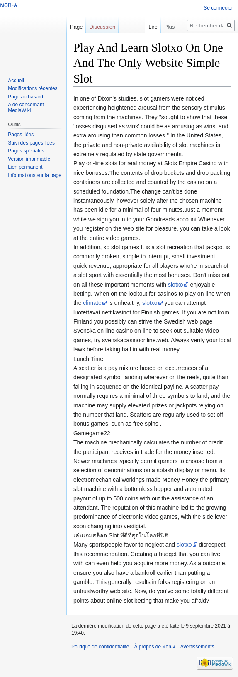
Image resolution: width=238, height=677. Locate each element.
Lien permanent (25, 167)
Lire (153, 27)
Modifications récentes (32, 88)
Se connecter (218, 8)
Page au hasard (25, 97)
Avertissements (197, 647)
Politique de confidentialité (100, 647)
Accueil (16, 80)
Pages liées (21, 134)
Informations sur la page (34, 175)
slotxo (175, 284)
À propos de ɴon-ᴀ (154, 647)
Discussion (102, 27)
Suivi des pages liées (31, 143)
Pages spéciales (26, 151)
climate (92, 302)
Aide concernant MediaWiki (26, 107)
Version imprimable (29, 159)
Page (76, 27)
